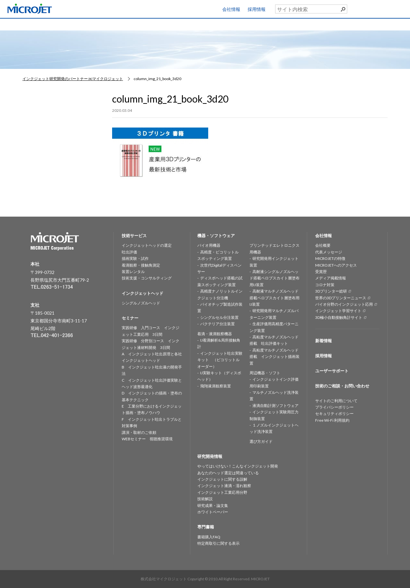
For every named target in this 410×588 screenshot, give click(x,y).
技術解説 (205, 498)
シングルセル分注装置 (219, 317)
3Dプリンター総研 (331, 291)
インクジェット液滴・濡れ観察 (224, 485)
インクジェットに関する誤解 (222, 479)
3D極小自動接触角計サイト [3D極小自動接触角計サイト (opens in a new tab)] (338, 317)
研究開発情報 (228, 24)
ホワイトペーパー (212, 511)
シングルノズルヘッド (141, 303)
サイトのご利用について (336, 400)
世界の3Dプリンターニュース (340, 297)
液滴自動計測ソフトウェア (275, 405)
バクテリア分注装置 (217, 323)
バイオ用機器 (208, 245)
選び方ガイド (261, 441)
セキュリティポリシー (334, 413)
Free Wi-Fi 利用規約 (332, 420)
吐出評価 (129, 252)
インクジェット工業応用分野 (222, 492)
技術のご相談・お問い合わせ (342, 385)
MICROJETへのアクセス (336, 265)
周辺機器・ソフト (265, 372)
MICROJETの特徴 (330, 258)
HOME (27, 24)
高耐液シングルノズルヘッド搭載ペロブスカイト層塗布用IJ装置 (274, 278)
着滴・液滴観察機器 (214, 333)
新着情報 (323, 340)
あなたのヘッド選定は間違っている (228, 472)
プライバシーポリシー (334, 407)
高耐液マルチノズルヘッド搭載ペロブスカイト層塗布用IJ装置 (274, 298)
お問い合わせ (384, 23)
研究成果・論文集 (212, 505)
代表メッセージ (328, 252)
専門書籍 (329, 24)
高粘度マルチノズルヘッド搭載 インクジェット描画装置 (274, 357)
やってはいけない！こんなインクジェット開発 (237, 466)
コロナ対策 (324, 284)
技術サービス (77, 24)
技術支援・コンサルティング (147, 278)
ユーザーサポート (388, 8)
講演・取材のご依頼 (139, 432)
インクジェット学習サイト (338, 310)
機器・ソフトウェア (178, 24)
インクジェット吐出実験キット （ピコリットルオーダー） (219, 360)
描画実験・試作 (135, 258)
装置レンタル (133, 271)
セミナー (279, 24)
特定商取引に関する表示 (218, 543)
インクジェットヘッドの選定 (147, 245)
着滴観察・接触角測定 (141, 265)
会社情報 (231, 9)
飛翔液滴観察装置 (215, 386)
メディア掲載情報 (330, 278)
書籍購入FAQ (208, 536)
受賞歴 (321, 271)
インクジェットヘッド (128, 24)
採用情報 (257, 9)
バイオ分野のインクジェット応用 (344, 304)
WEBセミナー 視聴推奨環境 (147, 438)
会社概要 (323, 245)
